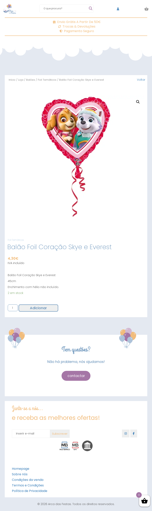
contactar (76, 375)
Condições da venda (27, 480)
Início (12, 80)
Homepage (20, 468)
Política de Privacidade (29, 491)
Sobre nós (20, 474)
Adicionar (38, 307)
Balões (30, 80)
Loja (20, 80)
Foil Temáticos (47, 80)
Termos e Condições (28, 485)
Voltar (141, 80)
